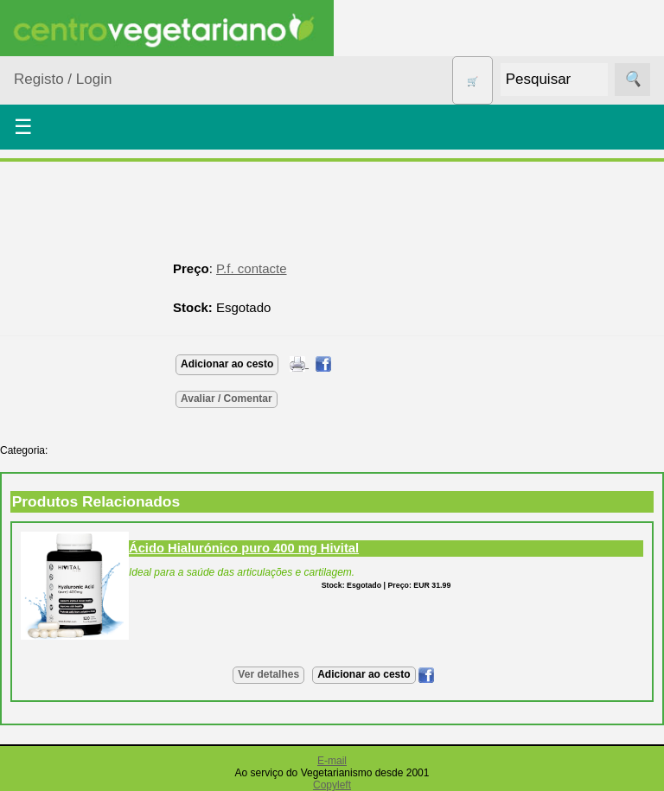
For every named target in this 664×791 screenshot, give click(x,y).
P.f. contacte (251, 268)
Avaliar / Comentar (226, 398)
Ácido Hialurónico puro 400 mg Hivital (244, 548)
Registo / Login (63, 79)
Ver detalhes (268, 674)
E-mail (332, 761)
